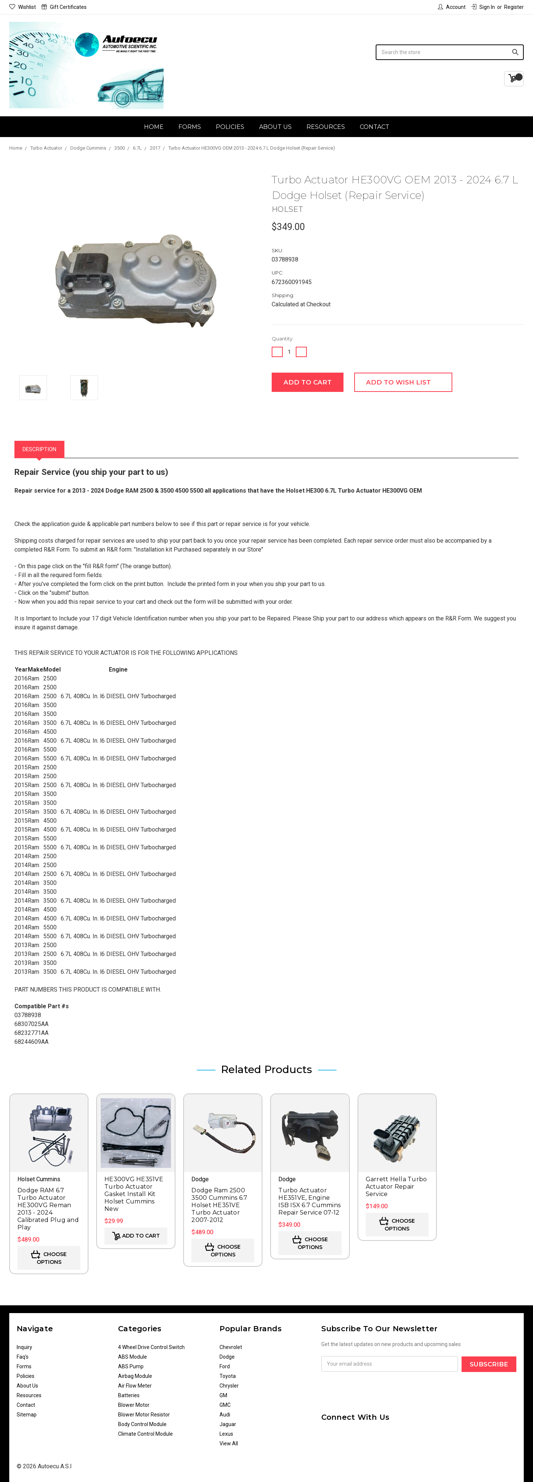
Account (452, 7)
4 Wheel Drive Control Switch (151, 1347)
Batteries (129, 1395)
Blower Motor (134, 1405)
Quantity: (283, 339)
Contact (374, 126)
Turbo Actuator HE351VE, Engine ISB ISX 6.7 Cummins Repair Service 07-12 (309, 1201)
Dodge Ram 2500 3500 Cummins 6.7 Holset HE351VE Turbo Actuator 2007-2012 (219, 1205)
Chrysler (229, 1386)
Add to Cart (136, 1236)
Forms (189, 126)
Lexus (226, 1434)
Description (39, 449)
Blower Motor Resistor (144, 1415)
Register (514, 7)
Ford (224, 1366)
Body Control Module (142, 1424)
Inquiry (24, 1347)
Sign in (483, 7)
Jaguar (227, 1424)
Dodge (227, 1357)
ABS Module (132, 1357)
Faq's (23, 1357)
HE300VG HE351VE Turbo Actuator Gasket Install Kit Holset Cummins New (133, 1194)
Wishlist (22, 7)
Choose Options (49, 1257)
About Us (275, 126)
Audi (224, 1415)
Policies (230, 126)
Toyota (227, 1376)
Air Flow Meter (135, 1386)
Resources (325, 126)
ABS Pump (131, 1366)
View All (228, 1443)
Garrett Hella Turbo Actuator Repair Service (396, 1187)
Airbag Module (135, 1376)
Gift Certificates (64, 7)
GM (223, 1395)
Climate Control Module (145, 1434)
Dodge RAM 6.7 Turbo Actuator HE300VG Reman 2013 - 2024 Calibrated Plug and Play (48, 1209)
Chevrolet (230, 1347)
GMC (225, 1405)
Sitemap (27, 1415)
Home (154, 126)
